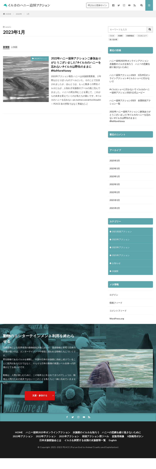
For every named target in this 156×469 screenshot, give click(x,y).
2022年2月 (115, 192)
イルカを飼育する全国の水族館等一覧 (85, 447)
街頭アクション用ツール (95, 444)
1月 (28, 14)
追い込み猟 (113, 39)
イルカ (112, 36)
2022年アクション (40, 58)
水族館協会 (130, 36)
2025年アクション (121, 255)
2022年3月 (115, 184)
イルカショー (142, 36)
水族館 (120, 36)
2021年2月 (115, 208)
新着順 (6, 47)
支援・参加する (39, 403)
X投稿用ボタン (135, 444)
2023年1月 (115, 176)
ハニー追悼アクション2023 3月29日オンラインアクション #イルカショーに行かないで (130, 78)
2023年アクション (121, 247)
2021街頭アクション (122, 231)
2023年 (19, 14)
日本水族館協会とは (50, 447)
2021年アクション (69, 444)
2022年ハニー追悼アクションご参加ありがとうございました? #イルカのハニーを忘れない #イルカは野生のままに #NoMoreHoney (76, 64)
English (113, 447)
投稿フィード (116, 302)
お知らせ (116, 263)
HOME (8, 14)
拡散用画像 (118, 444)
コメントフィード (118, 310)
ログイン (114, 294)
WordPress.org (117, 318)
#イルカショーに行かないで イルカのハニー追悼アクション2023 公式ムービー (130, 91)
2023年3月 (115, 168)
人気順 (14, 47)
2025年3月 (115, 160)
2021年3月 (115, 200)
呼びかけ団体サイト (97, 5)
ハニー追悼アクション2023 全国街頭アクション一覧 (130, 102)
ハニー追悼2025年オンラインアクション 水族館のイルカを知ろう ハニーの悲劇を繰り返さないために (130, 63)
